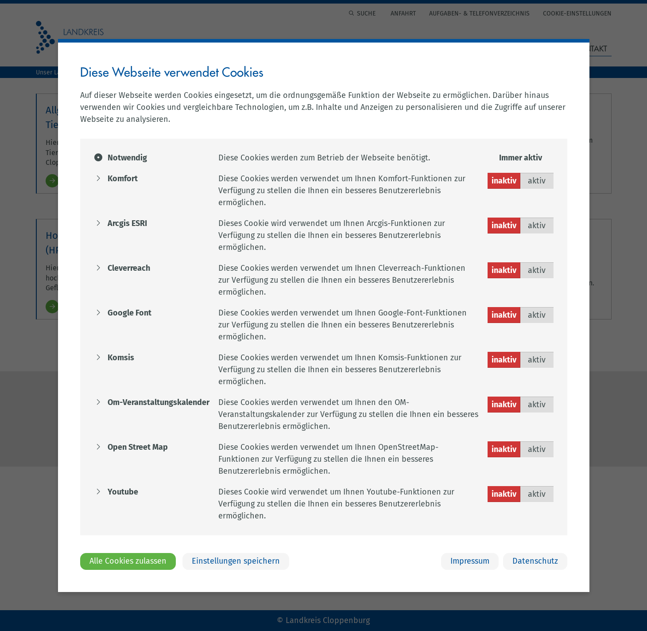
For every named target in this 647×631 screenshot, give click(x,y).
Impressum (469, 561)
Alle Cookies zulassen (128, 561)
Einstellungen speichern (236, 561)
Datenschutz (535, 561)
